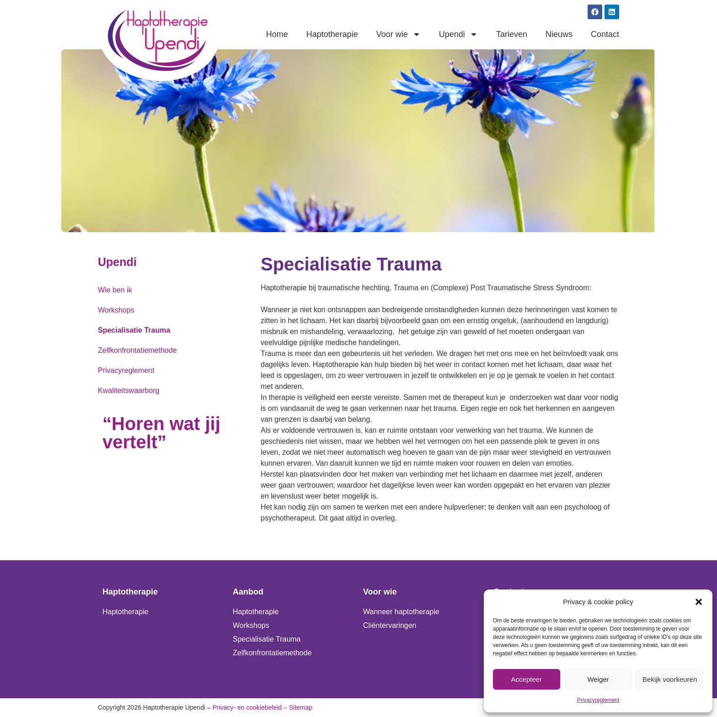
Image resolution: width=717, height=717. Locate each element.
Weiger (598, 679)
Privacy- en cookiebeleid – (250, 707)
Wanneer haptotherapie (401, 612)
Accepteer (526, 679)
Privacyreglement (598, 700)
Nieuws (559, 34)
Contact (605, 34)
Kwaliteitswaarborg (128, 390)
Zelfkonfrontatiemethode (137, 350)
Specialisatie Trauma (134, 330)
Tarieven (511, 34)
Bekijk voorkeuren (669, 679)
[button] (698, 601)
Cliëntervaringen (390, 625)
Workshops (116, 310)
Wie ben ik (115, 290)
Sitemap (300, 707)
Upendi (458, 34)
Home (277, 34)
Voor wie (398, 34)
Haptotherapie (332, 34)
